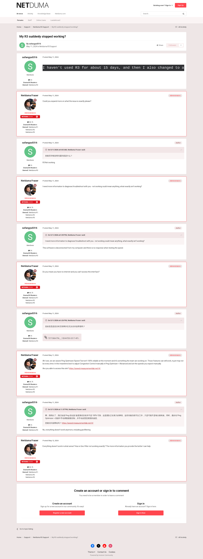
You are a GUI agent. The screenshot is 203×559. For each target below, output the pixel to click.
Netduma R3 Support (48, 46)
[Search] (154, 14)
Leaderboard (55, 20)
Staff (30, 20)
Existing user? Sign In (163, 5)
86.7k (30, 122)
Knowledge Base (44, 14)
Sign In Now (140, 513)
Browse (20, 15)
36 (30, 80)
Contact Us (101, 552)
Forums (20, 20)
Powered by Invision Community (101, 555)
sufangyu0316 (35, 44)
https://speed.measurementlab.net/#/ (85, 368)
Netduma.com (60, 14)
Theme (91, 552)
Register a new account (62, 513)
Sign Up (181, 5)
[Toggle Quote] (46, 150)
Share (160, 45)
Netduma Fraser (29, 95)
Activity (30, 14)
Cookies (112, 552)
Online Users (41, 20)
